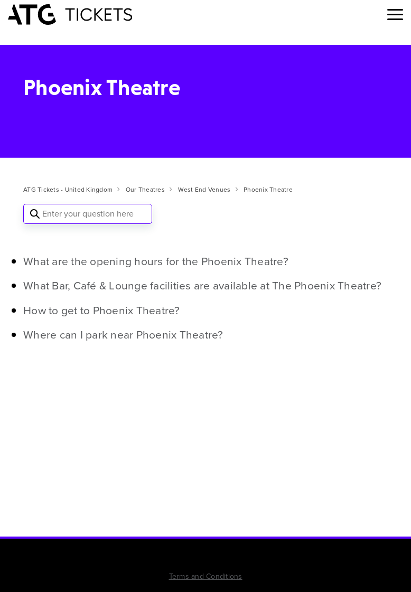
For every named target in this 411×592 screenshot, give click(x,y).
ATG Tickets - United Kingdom (68, 189)
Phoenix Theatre (268, 189)
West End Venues (204, 189)
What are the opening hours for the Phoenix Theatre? (155, 261)
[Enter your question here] (87, 214)
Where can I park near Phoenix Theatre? (123, 334)
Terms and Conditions (205, 576)
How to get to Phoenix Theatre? (101, 310)
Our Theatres (145, 189)
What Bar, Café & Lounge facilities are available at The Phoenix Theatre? (202, 285)
